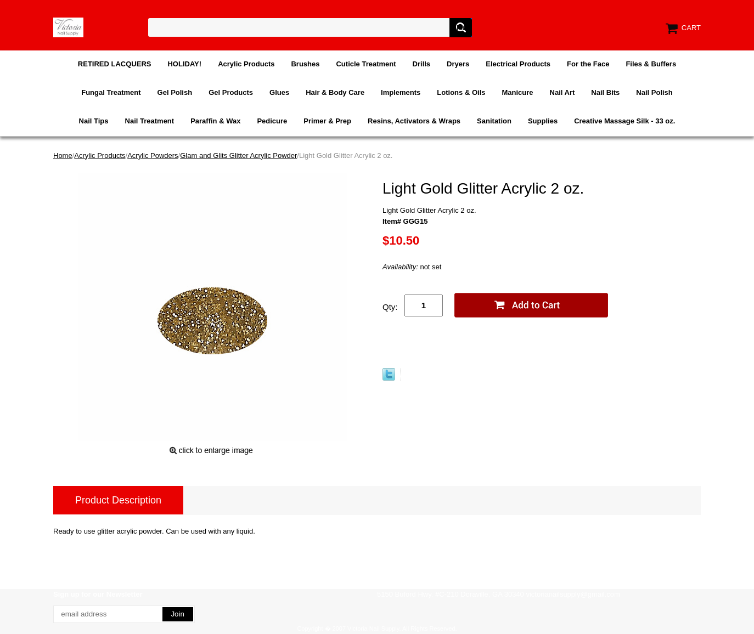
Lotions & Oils (461, 92)
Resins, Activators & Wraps (414, 121)
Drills (422, 64)
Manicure (517, 92)
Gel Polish (175, 92)
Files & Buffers (651, 64)
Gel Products (231, 92)
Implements (400, 92)
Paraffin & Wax (215, 121)
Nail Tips (94, 121)
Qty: (390, 307)
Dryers (458, 64)
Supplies (543, 121)
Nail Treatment (150, 121)
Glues (279, 92)
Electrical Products (518, 64)
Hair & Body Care (335, 92)
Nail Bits (605, 92)
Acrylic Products (246, 64)
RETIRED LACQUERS (114, 64)
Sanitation (494, 121)
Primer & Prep (327, 121)
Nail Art (562, 92)
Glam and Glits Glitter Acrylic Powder (238, 155)
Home (62, 155)
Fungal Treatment (110, 92)
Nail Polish (654, 92)
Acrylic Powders (152, 155)
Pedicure (272, 121)
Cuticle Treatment (366, 64)
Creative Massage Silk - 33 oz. (624, 121)
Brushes (305, 64)
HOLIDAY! (184, 64)
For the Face (588, 64)
